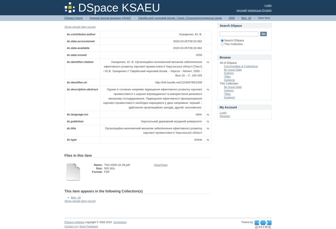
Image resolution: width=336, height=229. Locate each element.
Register (225, 116)
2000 (232, 18)
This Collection (232, 44)
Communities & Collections (241, 66)
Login (268, 5)
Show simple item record (80, 27)
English (267, 10)
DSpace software (75, 222)
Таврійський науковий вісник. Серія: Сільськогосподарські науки (180, 18)
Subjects (229, 80)
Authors (229, 73)
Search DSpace (232, 40)
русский (242, 10)
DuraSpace (119, 222)
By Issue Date (233, 69)
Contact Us (71, 226)
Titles (227, 76)
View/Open (161, 165)
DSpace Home (74, 18)
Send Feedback (89, 226)
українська (254, 10)
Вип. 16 (246, 18)
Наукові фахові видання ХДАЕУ (110, 18)
